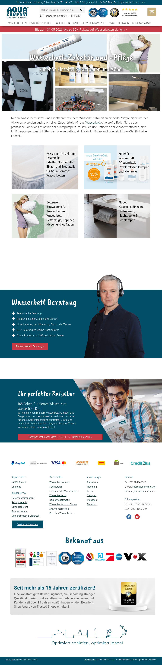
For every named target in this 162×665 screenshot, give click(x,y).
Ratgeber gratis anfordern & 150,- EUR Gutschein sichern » (60, 437)
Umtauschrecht (20, 506)
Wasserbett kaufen (59, 482)
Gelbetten (63, 22)
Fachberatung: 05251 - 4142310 (62, 15)
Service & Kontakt (94, 22)
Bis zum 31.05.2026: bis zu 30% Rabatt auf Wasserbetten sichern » (81, 29)
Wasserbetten (17, 22)
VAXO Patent (19, 482)
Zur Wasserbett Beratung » (30, 346)
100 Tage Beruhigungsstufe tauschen (124, 2)
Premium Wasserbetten (61, 513)
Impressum (90, 659)
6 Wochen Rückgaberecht (82, 2)
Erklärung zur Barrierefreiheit (143, 659)
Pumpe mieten (19, 511)
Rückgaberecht (19, 502)
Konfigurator (141, 22)
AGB (112, 659)
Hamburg (92, 486)
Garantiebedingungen (23, 498)
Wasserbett (93, 122)
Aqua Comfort (12, 659)
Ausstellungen (119, 22)
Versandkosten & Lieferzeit (25, 515)
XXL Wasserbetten (59, 508)
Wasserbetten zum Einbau (63, 504)
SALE (76, 22)
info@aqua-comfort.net (144, 486)
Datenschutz (102, 659)
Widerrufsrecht (123, 659)
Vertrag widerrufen (27, 524)
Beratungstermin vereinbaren (140, 491)
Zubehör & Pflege (41, 22)
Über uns (16, 486)
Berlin (90, 491)
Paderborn (92, 482)
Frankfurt (91, 504)
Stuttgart (91, 495)
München (92, 499)
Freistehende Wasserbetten (63, 491)
